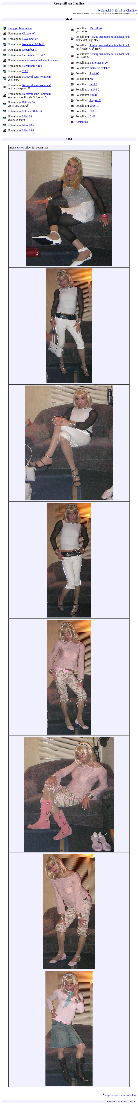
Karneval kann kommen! (36, 76)
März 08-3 (28, 130)
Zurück (104, 10)
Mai (92, 78)
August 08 (95, 100)
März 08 (27, 116)
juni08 (93, 84)
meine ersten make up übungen (40, 60)
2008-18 (94, 111)
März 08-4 (96, 28)
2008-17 (94, 105)
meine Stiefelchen (100, 67)
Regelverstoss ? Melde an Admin (121, 1095)
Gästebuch (82, 121)
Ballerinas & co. (99, 62)
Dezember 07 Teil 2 (33, 55)
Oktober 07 (28, 33)
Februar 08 (28, 102)
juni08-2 (94, 89)
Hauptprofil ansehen (20, 28)
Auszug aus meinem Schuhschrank (109, 36)
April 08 (94, 73)
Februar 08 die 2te (32, 111)
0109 (92, 116)
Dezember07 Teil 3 (33, 65)
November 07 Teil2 (33, 44)
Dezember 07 (30, 49)
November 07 (30, 38)
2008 (25, 71)
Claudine (131, 10)
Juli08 (93, 94)
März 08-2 (28, 125)
